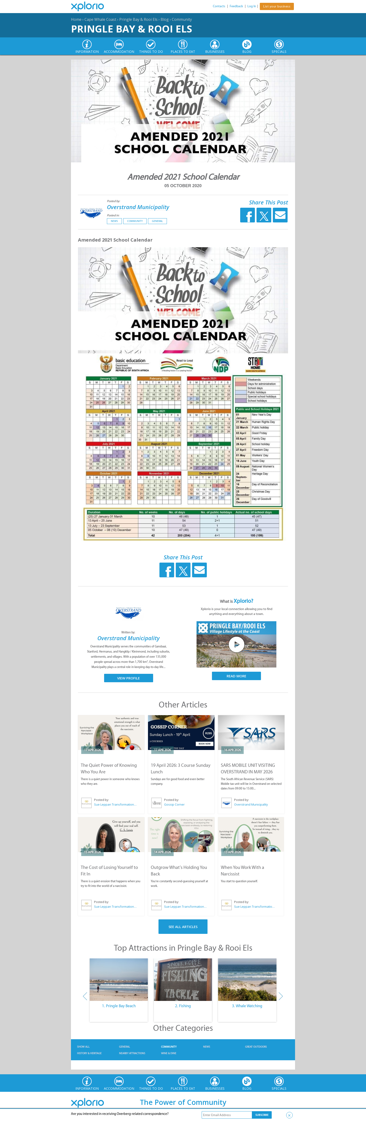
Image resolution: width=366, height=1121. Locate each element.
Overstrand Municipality (138, 207)
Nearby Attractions (132, 1053)
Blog (165, 19)
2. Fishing (183, 1005)
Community (182, 19)
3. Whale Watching (247, 1005)
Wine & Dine (168, 1053)
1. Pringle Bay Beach (119, 1005)
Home (76, 19)
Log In (251, 6)
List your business (276, 6)
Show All (83, 1046)
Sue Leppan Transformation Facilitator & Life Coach (115, 804)
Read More (236, 676)
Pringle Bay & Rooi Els (138, 19)
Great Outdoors (256, 1046)
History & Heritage (89, 1053)
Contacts (219, 6)
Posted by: (114, 201)
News (114, 221)
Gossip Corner (174, 804)
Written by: (128, 632)
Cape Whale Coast (100, 19)
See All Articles (183, 926)
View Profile (128, 678)
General (157, 221)
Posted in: (113, 215)
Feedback (236, 6)
